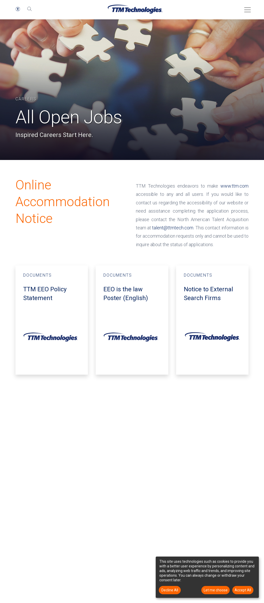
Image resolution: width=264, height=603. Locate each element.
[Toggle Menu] (246, 8)
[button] (17, 9)
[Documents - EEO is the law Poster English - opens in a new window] (132, 320)
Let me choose (216, 590)
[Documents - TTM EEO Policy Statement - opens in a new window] (51, 320)
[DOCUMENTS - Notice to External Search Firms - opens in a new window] (212, 320)
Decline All (169, 590)
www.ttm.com (234, 186)
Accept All (243, 590)
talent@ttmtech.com (172, 227)
